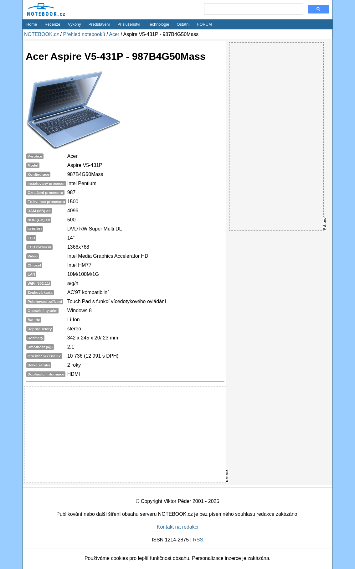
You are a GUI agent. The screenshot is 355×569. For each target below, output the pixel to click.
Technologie (158, 24)
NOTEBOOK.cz (41, 34)
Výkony (74, 24)
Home (31, 24)
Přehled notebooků (84, 34)
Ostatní (183, 24)
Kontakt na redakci (177, 527)
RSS (198, 539)
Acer (114, 34)
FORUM (204, 24)
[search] (253, 9)
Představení (99, 24)
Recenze (52, 24)
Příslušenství (128, 24)
